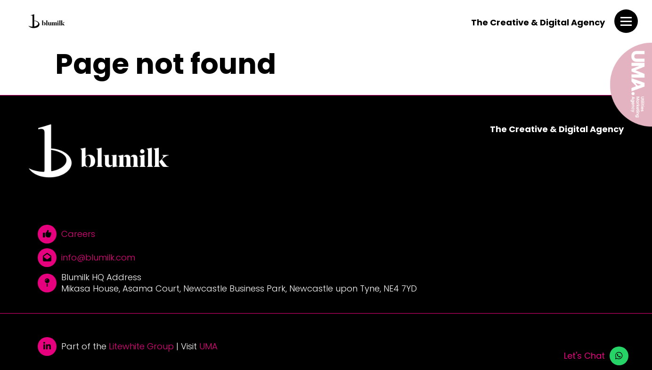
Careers (78, 234)
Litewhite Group (141, 346)
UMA (208, 346)
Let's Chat (584, 356)
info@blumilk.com (98, 257)
